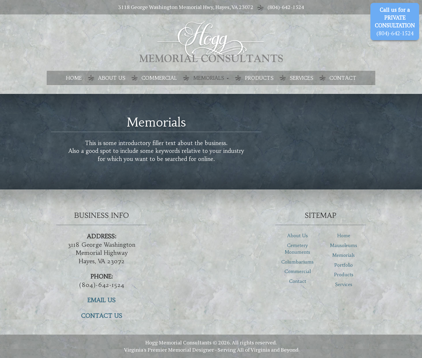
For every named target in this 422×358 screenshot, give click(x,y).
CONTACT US (101, 315)
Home (74, 78)
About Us (111, 78)
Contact (342, 78)
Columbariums (297, 262)
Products (259, 78)
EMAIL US (101, 300)
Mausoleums (343, 245)
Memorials (211, 78)
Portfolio (343, 265)
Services (301, 78)
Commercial (159, 78)
